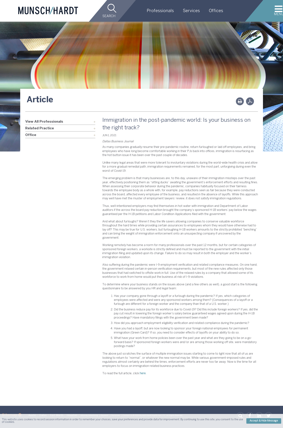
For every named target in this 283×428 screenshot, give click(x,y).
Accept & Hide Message (264, 421)
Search (109, 16)
